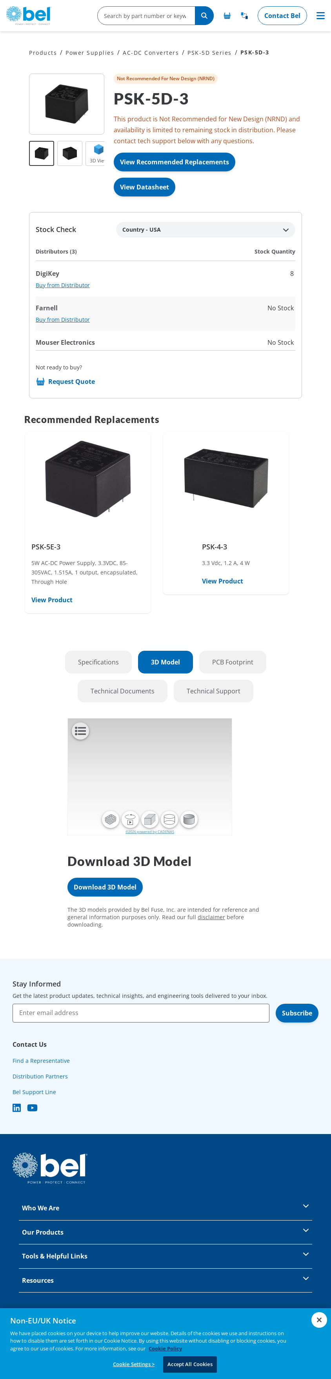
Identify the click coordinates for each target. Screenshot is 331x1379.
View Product (52, 600)
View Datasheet (144, 187)
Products (43, 52)
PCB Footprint (232, 662)
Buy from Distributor (63, 285)
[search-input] (143, 15)
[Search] (204, 15)
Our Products (165, 1232)
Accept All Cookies (189, 1364)
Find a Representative (41, 1060)
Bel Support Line (34, 1092)
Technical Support (213, 691)
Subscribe (297, 1013)
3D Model (165, 662)
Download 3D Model (105, 887)
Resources (165, 1280)
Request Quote (71, 381)
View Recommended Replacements (174, 162)
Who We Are (165, 1207)
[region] (165, 1343)
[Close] (319, 1320)
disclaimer (211, 917)
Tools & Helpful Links (165, 1255)
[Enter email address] (141, 1013)
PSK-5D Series (209, 52)
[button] (110, 819)
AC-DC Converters (151, 52)
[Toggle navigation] (320, 15)
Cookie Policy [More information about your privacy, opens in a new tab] (165, 1348)
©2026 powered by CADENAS (149, 831)
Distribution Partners (40, 1076)
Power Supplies (89, 52)
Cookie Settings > (134, 1364)
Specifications (98, 662)
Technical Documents (123, 691)
